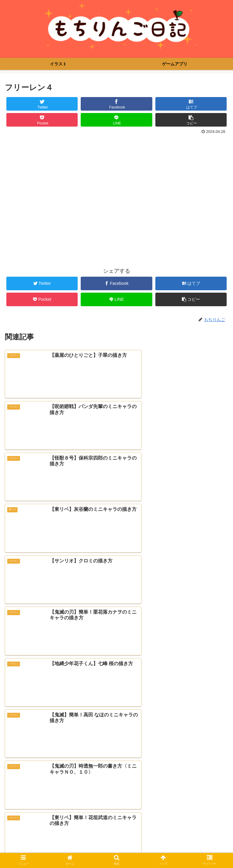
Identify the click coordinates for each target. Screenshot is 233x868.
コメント (16, 679)
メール (13, 781)
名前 (10, 757)
